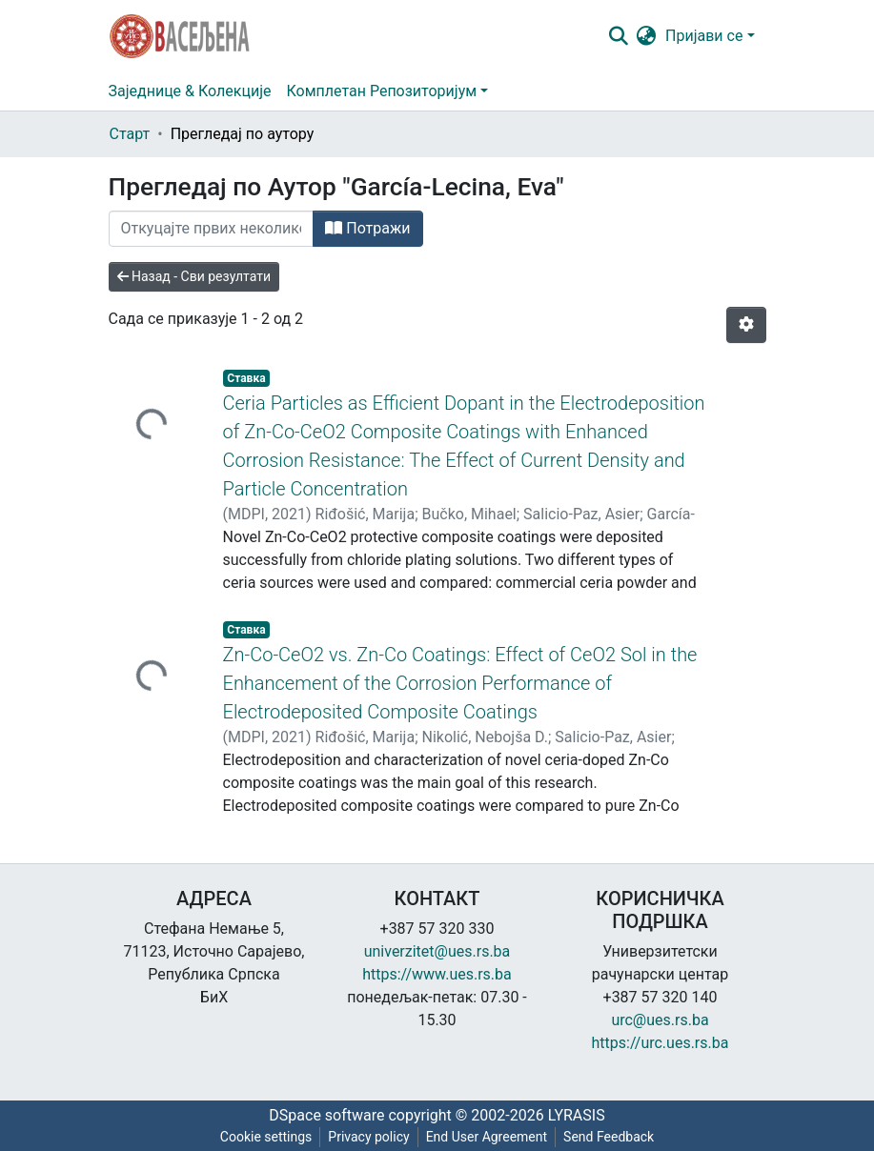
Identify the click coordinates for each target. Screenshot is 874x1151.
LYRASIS (576, 1115)
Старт (130, 134)
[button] (645, 36)
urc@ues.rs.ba (659, 1020)
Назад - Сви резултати (194, 276)
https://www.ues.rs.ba (437, 974)
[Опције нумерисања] (746, 325)
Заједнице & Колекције (190, 91)
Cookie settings (266, 1136)
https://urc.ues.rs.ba (660, 1043)
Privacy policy (368, 1136)
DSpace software (326, 1115)
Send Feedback (608, 1136)
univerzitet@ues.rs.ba (437, 951)
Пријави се (703, 36)
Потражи (367, 228)
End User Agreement (486, 1136)
